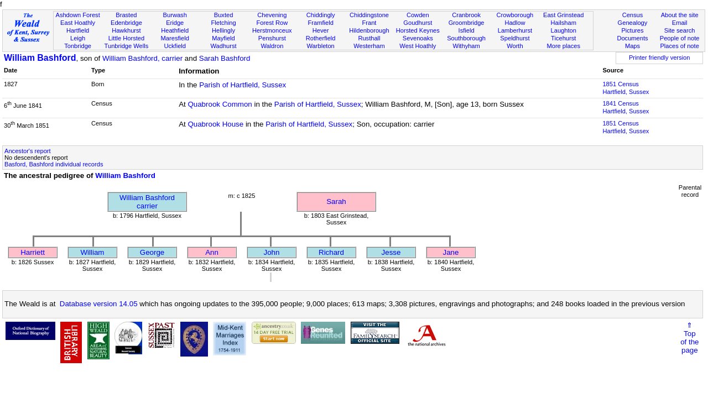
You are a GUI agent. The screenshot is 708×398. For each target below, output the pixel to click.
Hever (321, 30)
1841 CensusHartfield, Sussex (625, 107)
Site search (679, 30)
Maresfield (175, 38)
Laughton (563, 30)
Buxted (223, 15)
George (152, 252)
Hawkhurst (126, 30)
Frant (369, 22)
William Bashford (40, 57)
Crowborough (515, 15)
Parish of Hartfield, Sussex (242, 85)
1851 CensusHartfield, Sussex (625, 88)
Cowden (418, 15)
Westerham (369, 46)
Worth (515, 46)
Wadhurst (223, 46)
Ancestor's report (27, 151)
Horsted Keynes (418, 30)
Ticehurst (563, 38)
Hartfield (77, 30)
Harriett (32, 252)
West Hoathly (417, 46)
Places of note (679, 46)
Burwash (175, 15)
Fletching (223, 22)
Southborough (466, 38)
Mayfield (223, 38)
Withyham (466, 46)
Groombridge (467, 22)
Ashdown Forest (77, 15)
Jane (451, 252)
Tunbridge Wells (127, 46)
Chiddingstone (369, 15)
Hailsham (563, 22)
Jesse (391, 252)
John (272, 252)
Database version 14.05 (99, 304)
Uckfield (175, 46)
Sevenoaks (418, 38)
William (93, 252)
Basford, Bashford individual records (53, 164)
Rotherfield (321, 38)
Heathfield (175, 30)
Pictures (632, 30)
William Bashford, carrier (142, 58)
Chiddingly (320, 15)
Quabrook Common (220, 104)
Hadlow (514, 22)
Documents (632, 38)
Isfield (467, 30)
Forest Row (272, 22)
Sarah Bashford (225, 58)
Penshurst (272, 38)
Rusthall (369, 38)
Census (632, 15)
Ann (211, 252)
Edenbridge (126, 22)
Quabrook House (215, 124)
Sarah (336, 201)
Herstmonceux (272, 30)
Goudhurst (417, 22)
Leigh (77, 38)
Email (680, 22)
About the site (680, 15)
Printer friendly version (659, 57)
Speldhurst (514, 38)
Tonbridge (77, 46)
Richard (331, 252)
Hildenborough (369, 30)
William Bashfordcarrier (147, 201)
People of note (680, 38)
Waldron (272, 46)
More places (563, 46)
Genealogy (633, 22)
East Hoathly (77, 22)
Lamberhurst (515, 30)
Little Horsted (126, 38)
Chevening (272, 15)
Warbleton (321, 46)
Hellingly (223, 30)
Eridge (175, 22)
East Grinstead (563, 15)
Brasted (126, 15)
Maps (632, 46)
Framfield (321, 22)
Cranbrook (466, 15)
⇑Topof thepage (689, 337)
